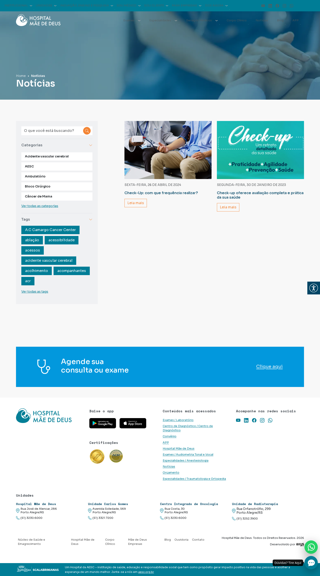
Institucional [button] (18, 5)
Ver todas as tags (34, 292)
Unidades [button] (46, 5)
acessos (32, 250)
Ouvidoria (181, 540)
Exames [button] (131, 20)
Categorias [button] (56, 145)
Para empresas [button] (186, 5)
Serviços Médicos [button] (202, 20)
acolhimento (36, 270)
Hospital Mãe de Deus (178, 448)
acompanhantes (71, 270)
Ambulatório (35, 176)
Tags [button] (56, 219)
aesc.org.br (146, 572)
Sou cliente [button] (156, 5)
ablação (32, 240)
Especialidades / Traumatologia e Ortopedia (194, 479)
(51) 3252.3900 (245, 519)
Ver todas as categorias (39, 206)
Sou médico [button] (129, 5)
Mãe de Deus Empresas (137, 542)
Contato (198, 540)
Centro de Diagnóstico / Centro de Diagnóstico (188, 428)
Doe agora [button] (216, 5)
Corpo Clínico (237, 20)
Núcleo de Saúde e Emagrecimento (31, 542)
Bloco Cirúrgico (37, 186)
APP (295, 20)
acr (28, 281)
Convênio (169, 436)
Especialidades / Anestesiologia (185, 460)
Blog (280, 20)
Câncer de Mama (38, 196)
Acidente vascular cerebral (47, 156)
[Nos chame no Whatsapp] (311, 547)
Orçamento (171, 472)
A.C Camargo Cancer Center (50, 230)
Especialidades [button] (163, 20)
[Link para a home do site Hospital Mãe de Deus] (50, 415)
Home (21, 76)
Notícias (262, 20)
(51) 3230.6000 (29, 518)
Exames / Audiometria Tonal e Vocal (188, 454)
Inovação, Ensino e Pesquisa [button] (86, 5)
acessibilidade (61, 240)
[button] (313, 288)
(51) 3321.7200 (100, 518)
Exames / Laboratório (178, 420)
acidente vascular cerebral (48, 260)
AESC (29, 166)
